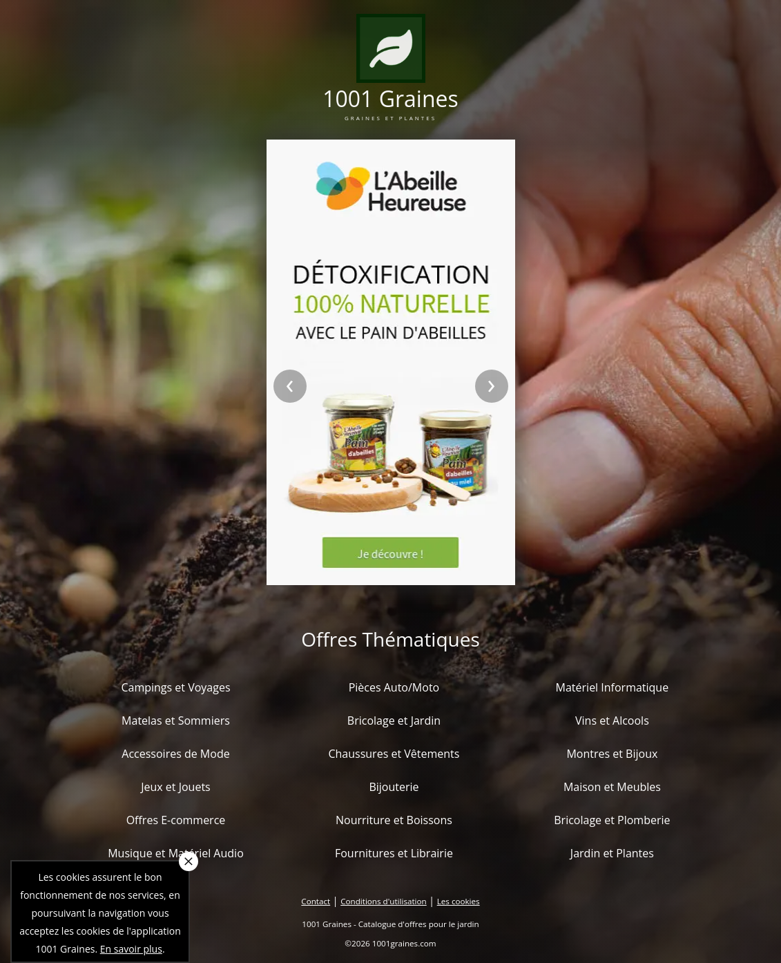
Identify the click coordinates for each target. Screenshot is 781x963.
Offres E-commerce (176, 820)
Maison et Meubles (612, 786)
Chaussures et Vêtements (393, 753)
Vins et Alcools (612, 720)
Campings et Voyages (175, 687)
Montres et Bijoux (611, 753)
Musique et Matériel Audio (176, 853)
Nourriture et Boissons (394, 820)
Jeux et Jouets (176, 786)
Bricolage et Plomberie (612, 820)
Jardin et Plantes (612, 853)
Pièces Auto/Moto (394, 687)
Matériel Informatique (612, 687)
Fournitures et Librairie (394, 853)
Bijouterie (393, 786)
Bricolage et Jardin (394, 720)
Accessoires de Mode (175, 753)
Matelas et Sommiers (176, 720)
